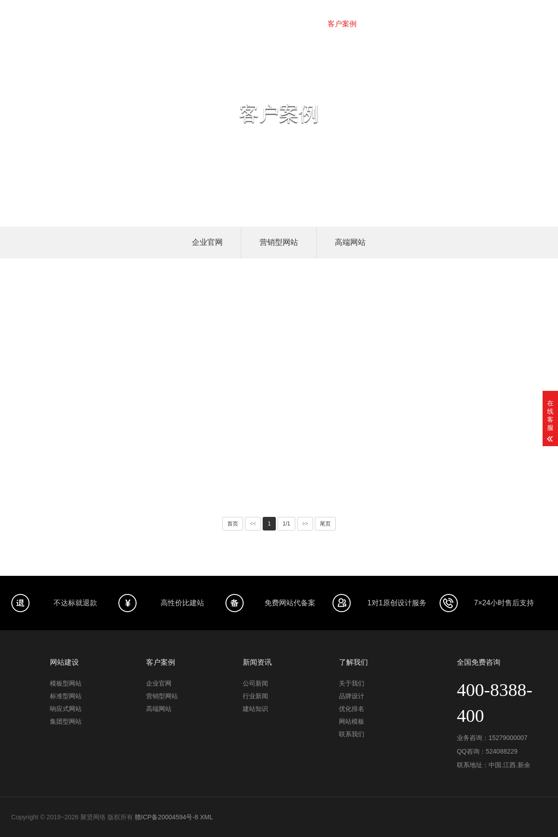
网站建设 (214, 24)
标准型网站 (66, 696)
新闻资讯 (384, 24)
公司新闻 (255, 683)
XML (206, 817)
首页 (178, 24)
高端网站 (350, 242)
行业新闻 (255, 696)
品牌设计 (256, 24)
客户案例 (342, 24)
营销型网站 (278, 242)
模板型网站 (66, 683)
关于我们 (470, 24)
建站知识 (255, 708)
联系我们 (512, 24)
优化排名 (299, 24)
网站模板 (427, 24)
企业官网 (207, 242)
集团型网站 (66, 721)
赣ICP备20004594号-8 (166, 817)
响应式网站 (66, 708)
